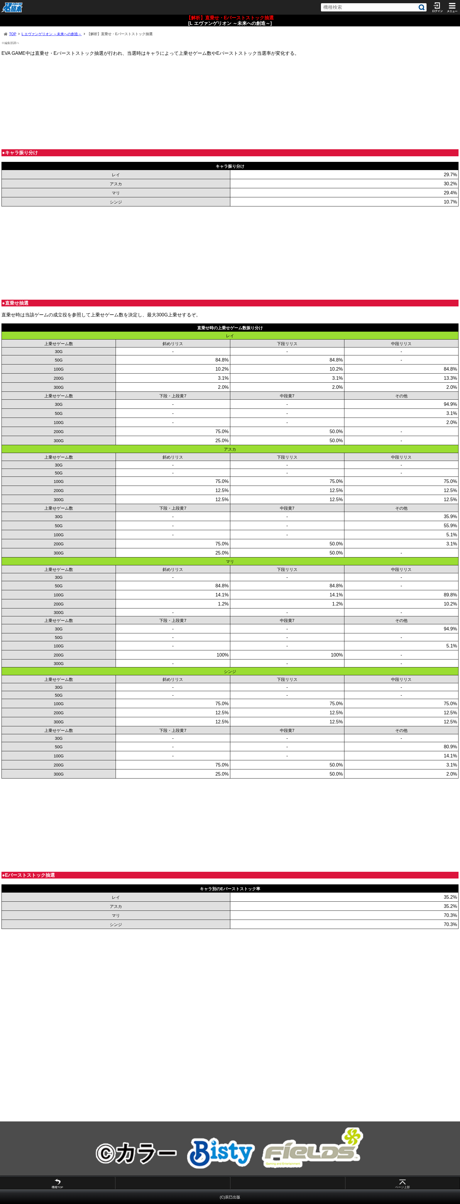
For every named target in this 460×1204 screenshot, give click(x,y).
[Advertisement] (177, 103)
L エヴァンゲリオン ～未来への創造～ (51, 34)
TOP (12, 34)
